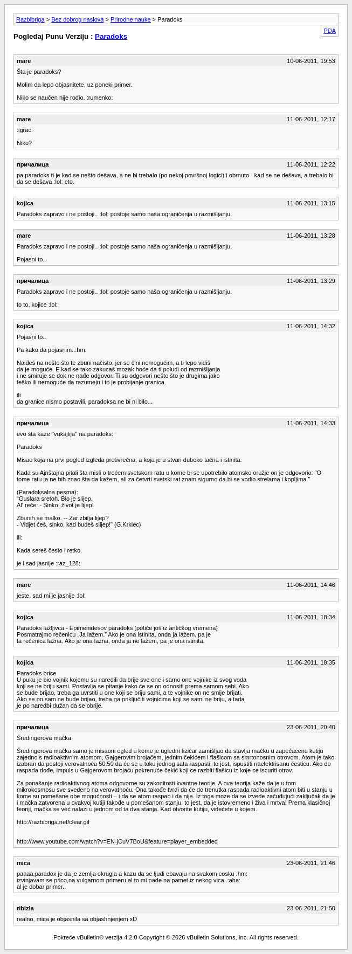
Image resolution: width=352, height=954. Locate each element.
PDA (329, 30)
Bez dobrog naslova (77, 19)
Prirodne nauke (131, 19)
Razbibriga (30, 19)
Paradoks (111, 36)
